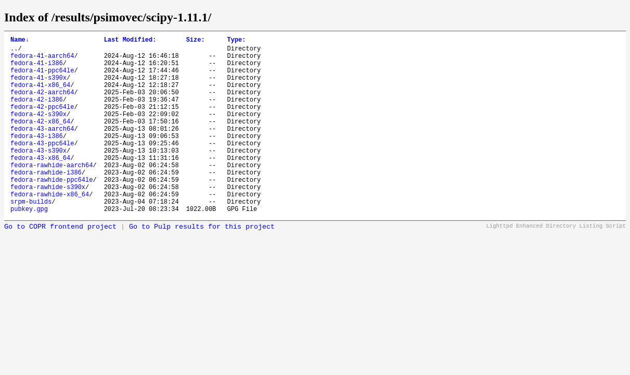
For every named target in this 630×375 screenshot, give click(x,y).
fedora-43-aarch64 (42, 148)
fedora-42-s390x (38, 131)
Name (19, 40)
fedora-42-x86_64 (40, 139)
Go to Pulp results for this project (202, 264)
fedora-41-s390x (38, 86)
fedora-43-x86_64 (40, 184)
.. (14, 51)
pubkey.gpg (29, 246)
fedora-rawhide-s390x (47, 219)
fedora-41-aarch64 (42, 60)
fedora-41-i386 (36, 69)
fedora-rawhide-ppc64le (51, 210)
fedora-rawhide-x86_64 (49, 228)
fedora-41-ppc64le (42, 77)
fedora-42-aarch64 (42, 104)
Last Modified (130, 40)
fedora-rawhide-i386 (46, 201)
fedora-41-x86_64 (40, 95)
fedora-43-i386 (36, 157)
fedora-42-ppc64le (42, 122)
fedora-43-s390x (38, 175)
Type (236, 40)
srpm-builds (31, 237)
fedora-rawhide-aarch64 (51, 193)
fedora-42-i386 (36, 113)
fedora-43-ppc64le (42, 166)
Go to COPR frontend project (60, 264)
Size (195, 40)
